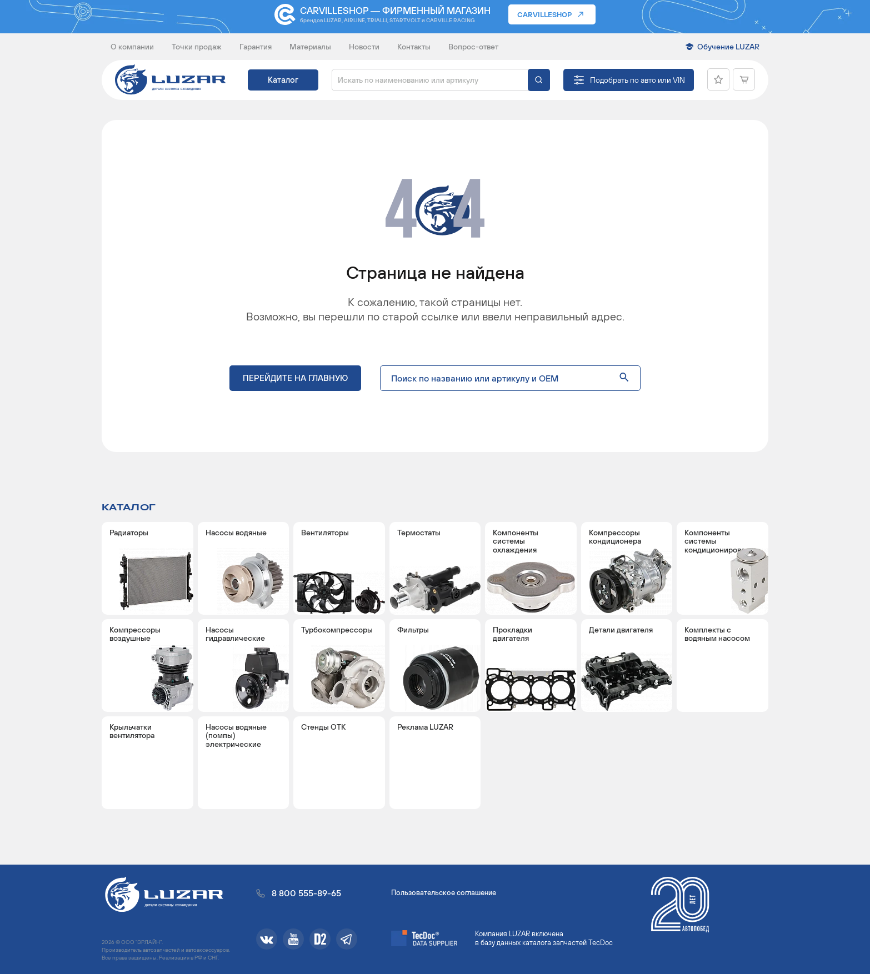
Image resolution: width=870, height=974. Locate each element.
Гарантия (255, 46)
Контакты (414, 46)
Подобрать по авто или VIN (637, 80)
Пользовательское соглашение (443, 892)
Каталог (283, 79)
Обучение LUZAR (728, 46)
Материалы (310, 46)
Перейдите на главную (295, 378)
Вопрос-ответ (473, 46)
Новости (364, 46)
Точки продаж (197, 46)
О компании (132, 46)
